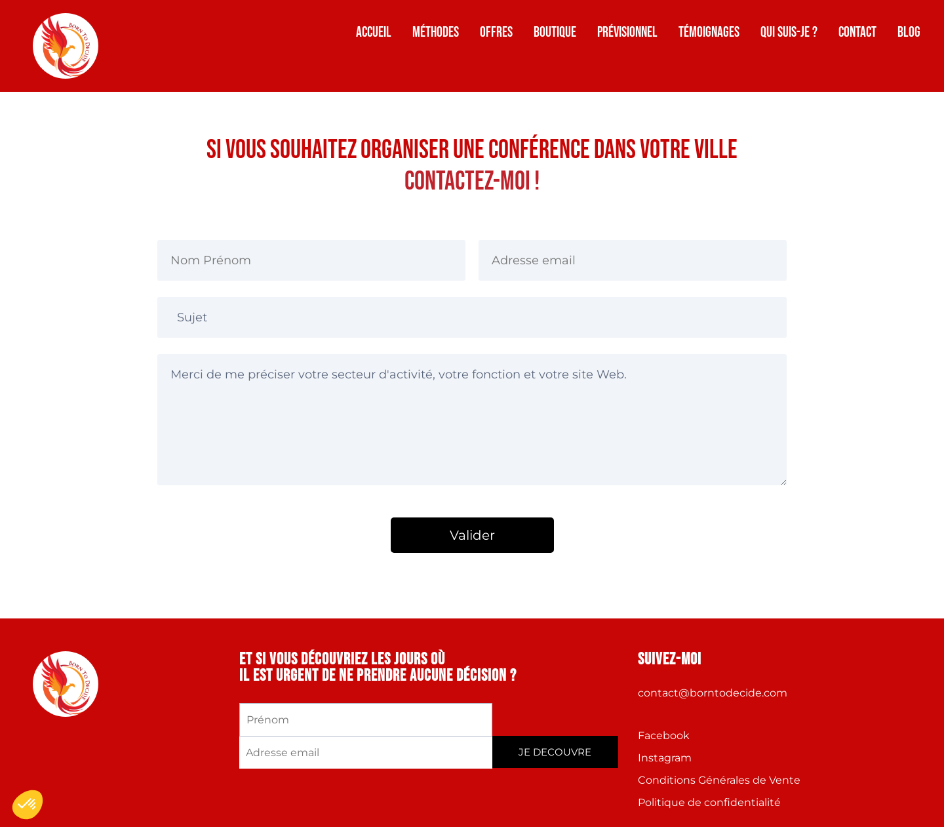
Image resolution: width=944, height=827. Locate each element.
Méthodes (435, 32)
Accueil (373, 32)
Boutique (555, 32)
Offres (496, 32)
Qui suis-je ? (788, 32)
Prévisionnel (627, 32)
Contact (857, 32)
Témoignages (708, 32)
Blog (908, 32)
